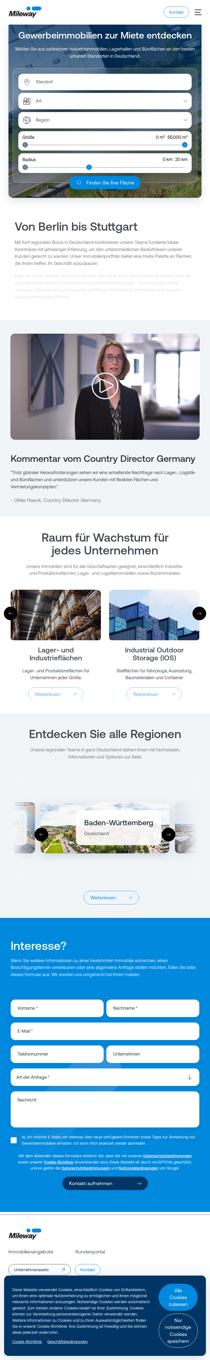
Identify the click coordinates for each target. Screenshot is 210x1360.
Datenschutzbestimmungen (167, 1158)
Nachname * (125, 1011)
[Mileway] (24, 12)
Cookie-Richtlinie (58, 1165)
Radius (29, 162)
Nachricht (27, 1102)
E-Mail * (25, 1034)
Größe (28, 139)
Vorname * (28, 1011)
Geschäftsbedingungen (67, 1342)
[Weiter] (199, 616)
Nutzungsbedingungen (138, 1171)
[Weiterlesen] (56, 620)
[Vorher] (11, 616)
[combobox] (64, 84)
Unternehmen (126, 1056)
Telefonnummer (33, 1056)
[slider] (25, 147)
